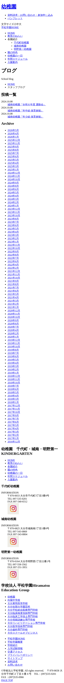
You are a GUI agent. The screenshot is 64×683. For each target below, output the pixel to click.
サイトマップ (15, 658)
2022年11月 (14, 245)
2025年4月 (13, 163)
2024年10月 (14, 179)
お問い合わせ (15, 664)
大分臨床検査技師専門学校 (23, 613)
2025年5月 (13, 159)
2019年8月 (13, 350)
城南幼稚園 (20, 45)
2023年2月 (13, 238)
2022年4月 (13, 264)
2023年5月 (13, 228)
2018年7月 (13, 386)
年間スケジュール (18, 59)
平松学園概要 (15, 642)
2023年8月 (13, 218)
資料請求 (13, 661)
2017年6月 (13, 422)
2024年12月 (14, 173)
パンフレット (15, 18)
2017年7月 (13, 418)
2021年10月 (14, 277)
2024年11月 (14, 176)
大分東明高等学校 (18, 603)
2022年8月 (13, 254)
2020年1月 (13, 336)
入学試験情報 (15, 648)
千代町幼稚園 (21, 42)
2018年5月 (13, 392)
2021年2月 (13, 304)
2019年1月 (13, 372)
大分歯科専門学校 (18, 629)
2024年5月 (13, 192)
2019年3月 (13, 366)
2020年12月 (14, 310)
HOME (11, 33)
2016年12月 (14, 441)
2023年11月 (14, 212)
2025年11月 (14, 143)
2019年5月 (13, 359)
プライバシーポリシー (20, 655)
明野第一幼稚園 (22, 49)
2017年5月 (13, 425)
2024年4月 (13, 195)
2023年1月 (13, 241)
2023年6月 (13, 225)
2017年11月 (14, 409)
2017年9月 (13, 415)
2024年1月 (13, 205)
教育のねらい (15, 36)
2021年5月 (13, 294)
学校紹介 (13, 645)
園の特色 (13, 52)
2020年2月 (13, 333)
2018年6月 (13, 389)
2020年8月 (13, 323)
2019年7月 (13, 353)
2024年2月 (13, 202)
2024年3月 (13, 199)
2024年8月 (13, 186)
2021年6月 (13, 291)
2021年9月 (13, 281)
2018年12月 (14, 376)
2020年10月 (14, 317)
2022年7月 (13, 258)
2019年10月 (14, 346)
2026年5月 (13, 130)
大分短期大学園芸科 (19, 606)
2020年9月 (13, 320)
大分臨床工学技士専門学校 (23, 616)
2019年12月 (14, 340)
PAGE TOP (7, 680)
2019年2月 (13, 369)
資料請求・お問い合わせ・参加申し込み (30, 15)
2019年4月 (13, 363)
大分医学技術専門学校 (20, 626)
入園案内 (13, 62)
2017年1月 (13, 438)
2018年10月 (14, 382)
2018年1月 (13, 402)
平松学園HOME (10, 27)
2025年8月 (13, 150)
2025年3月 (13, 166)
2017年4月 (13, 428)
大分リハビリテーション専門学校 (26, 623)
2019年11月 (14, 343)
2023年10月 (14, 215)
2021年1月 (13, 307)
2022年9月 (13, 251)
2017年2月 (13, 435)
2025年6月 (13, 156)
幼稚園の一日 (15, 55)
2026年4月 (13, 133)
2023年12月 (14, 209)
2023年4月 (13, 232)
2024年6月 (13, 189)
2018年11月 (14, 379)
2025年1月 (13, 169)
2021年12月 (14, 271)
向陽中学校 (14, 600)
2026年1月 (13, 136)
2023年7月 (13, 222)
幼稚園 (8, 6)
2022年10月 (14, 248)
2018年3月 (13, 399)
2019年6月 (13, 356)
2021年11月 (14, 274)
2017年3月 (13, 431)
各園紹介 (13, 39)
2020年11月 (14, 313)
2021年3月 (13, 300)
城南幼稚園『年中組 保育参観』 (25, 110)
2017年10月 (14, 412)
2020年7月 (13, 327)
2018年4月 (13, 395)
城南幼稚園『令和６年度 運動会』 (27, 104)
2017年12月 (14, 405)
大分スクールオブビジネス (23, 632)
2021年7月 (13, 287)
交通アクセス (15, 651)
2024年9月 (13, 182)
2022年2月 (13, 268)
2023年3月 (13, 235)
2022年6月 (13, 261)
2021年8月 (13, 284)
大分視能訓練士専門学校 (21, 619)
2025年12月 (14, 140)
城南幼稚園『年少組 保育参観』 (25, 116)
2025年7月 (13, 153)
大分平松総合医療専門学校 (23, 610)
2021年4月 (13, 297)
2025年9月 (13, 146)
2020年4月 (13, 330)
